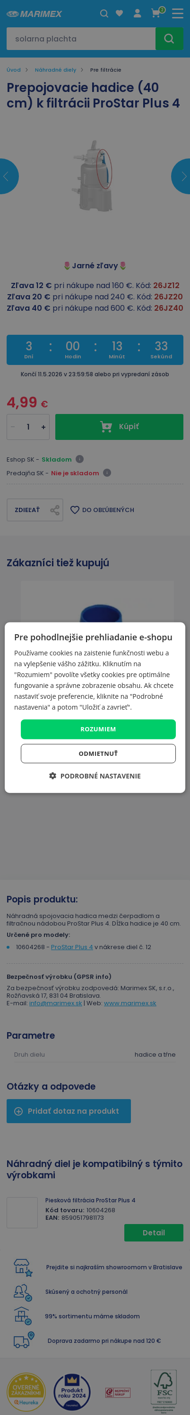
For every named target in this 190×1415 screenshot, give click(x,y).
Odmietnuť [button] (98, 753)
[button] (95, 775)
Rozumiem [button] (98, 729)
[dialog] (95, 707)
